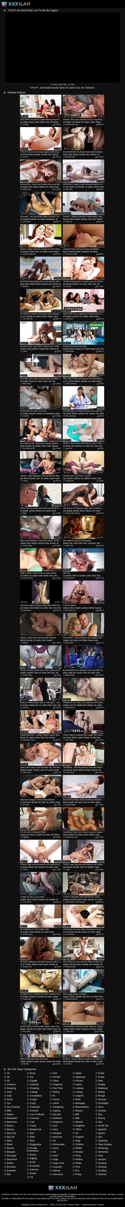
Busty (44, 802)
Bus (74, 672)
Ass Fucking (70, 187)
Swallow (101, 1170)
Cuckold (32, 1110)
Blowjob (47, 88)
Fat (30, 1177)
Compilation (85, 251)
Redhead (101, 1088)
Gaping (62, 88)
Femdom (30, 672)
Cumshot (44, 154)
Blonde (78, 122)
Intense (55, 1170)
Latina (49, 996)
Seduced (55, 446)
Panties (78, 1152)
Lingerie (78, 1095)
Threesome (89, 88)
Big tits (31, 122)
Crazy (38, 478)
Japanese (87, 478)
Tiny (59, 608)
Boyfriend (10, 1159)
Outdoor (78, 1144)
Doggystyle (34, 1144)
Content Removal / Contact (92, 1205)
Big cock (66, 219)
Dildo (31, 1137)
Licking (71, 88)
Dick (49, 154)
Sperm (100, 1133)
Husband (90, 867)
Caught (36, 122)
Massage (79, 1103)
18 (64, 122)
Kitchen (78, 1080)
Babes (26, 122)
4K (7, 1077)
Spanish (101, 1129)
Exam (47, 122)
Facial (31, 1173)
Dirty (88, 996)
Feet (84, 802)
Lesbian (55, 122)
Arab (8, 1095)
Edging (32, 1158)
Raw (99, 1080)
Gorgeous (56, 1122)
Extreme (53, 543)
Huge (54, 1159)
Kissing (95, 251)
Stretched (101, 1152)
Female (41, 996)
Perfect (78, 1159)
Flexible (35, 187)
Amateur (69, 122)
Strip (99, 1155)
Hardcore (55, 154)
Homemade (50, 413)
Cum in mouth (43, 964)
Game (54, 1103)
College (32, 1092)
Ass (21, 122)
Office (77, 1129)
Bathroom (10, 1122)
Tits (98, 284)
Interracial (56, 1174)
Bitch (8, 1140)
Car (64, 478)
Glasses (91, 640)
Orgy (98, 349)
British (8, 1163)
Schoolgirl (101, 1103)
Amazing (10, 1088)
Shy (82, 88)
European (33, 1166)
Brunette (54, 88)
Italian (95, 1061)
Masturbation (50, 219)
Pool (102, 349)
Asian (31, 608)
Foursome (75, 316)
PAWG (77, 1148)
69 (21, 932)
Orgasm (50, 316)
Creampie (82, 154)
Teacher (100, 1174)
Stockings (101, 1148)
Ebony (47, 543)
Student (100, 1159)
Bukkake (10, 1170)
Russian (101, 1099)
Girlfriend (56, 1118)
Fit (52, 1095)
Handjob (99, 219)
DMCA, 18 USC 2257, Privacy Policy (64, 1205)
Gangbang (56, 1107)
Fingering (84, 1029)
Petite (46, 575)
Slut (98, 1122)
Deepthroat (34, 1129)
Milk (76, 1118)
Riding (100, 1092)
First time (56, 1088)
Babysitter (10, 1118)
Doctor (42, 122)
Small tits (52, 737)
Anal (42, 88)
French (82, 511)
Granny (71, 349)
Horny (54, 1148)
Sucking (100, 1163)
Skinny (100, 1118)
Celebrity (33, 1084)
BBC (8, 1110)
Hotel (93, 932)
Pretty (77, 1174)
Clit (37, 996)
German (42, 1061)
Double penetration (33, 1149)
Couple (32, 1099)
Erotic (94, 219)
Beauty (9, 1129)
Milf (48, 672)
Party (77, 1155)
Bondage (10, 1155)
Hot (53, 1152)
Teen (94, 284)
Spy (98, 1137)
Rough (55, 1029)
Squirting (101, 1140)
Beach (22, 284)
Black (70, 154)
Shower (100, 1110)
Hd (67, 88)
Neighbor (79, 1125)
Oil (57, 219)
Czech (42, 770)
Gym (53, 1125)
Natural (99, 381)
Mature (98, 122)
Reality (49, 1029)
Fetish (74, 575)
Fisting (85, 899)
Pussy (77, 88)
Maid (80, 543)
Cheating (86, 737)
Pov (92, 446)
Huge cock (57, 1163)
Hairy (37, 251)
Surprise (49, 640)
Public (50, 705)
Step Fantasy (103, 1144)
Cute (31, 1122)
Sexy (98, 543)
